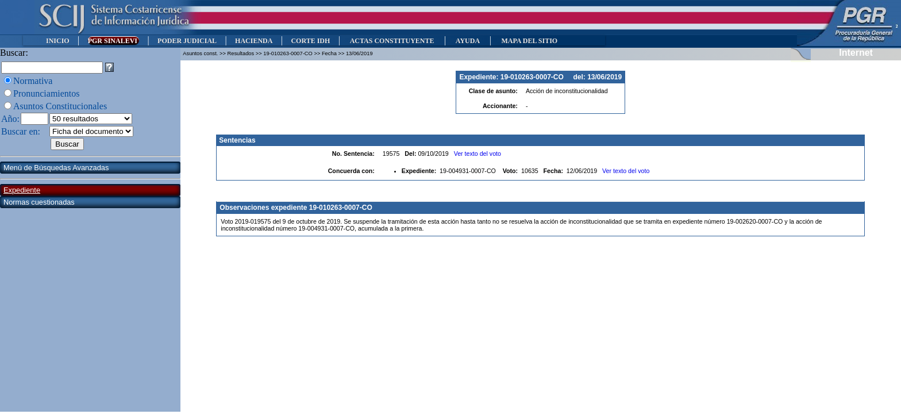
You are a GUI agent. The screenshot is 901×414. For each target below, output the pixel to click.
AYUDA (467, 41)
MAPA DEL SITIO (529, 41)
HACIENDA (253, 41)
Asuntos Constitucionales (60, 106)
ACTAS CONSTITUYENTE (392, 41)
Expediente (21, 190)
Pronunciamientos (46, 93)
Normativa (32, 81)
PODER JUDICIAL (187, 41)
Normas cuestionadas (39, 202)
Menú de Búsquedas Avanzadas (56, 167)
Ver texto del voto (477, 153)
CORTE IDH (310, 41)
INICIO (58, 41)
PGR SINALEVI (113, 41)
